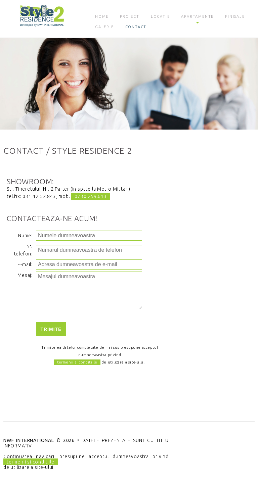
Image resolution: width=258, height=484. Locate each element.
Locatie (160, 16)
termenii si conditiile (77, 362)
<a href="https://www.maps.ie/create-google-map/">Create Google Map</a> (215, 227)
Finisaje (235, 16)
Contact (136, 27)
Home (102, 16)
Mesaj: (25, 275)
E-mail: (25, 264)
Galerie (104, 27)
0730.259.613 (91, 196)
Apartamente (197, 16)
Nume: (25, 235)
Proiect (129, 16)
